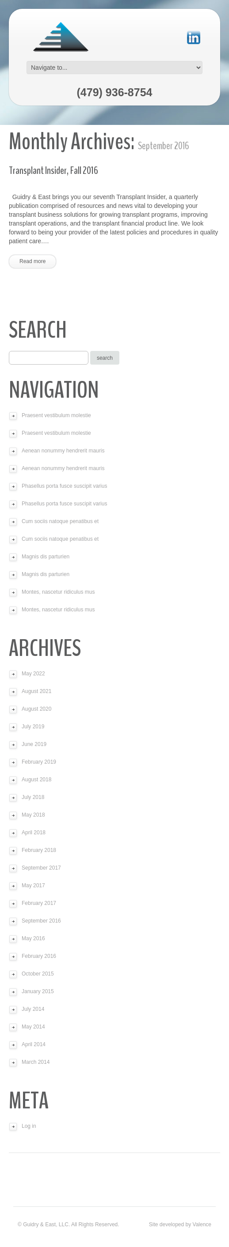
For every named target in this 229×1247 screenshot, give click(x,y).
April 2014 (34, 1044)
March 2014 (36, 1062)
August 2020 (36, 709)
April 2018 (34, 832)
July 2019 (33, 726)
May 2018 (33, 815)
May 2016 (33, 938)
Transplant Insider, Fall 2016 (53, 170)
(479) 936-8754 (115, 92)
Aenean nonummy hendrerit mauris (63, 451)
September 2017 (41, 868)
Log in (29, 1126)
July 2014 (33, 1009)
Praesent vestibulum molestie (56, 415)
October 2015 (38, 974)
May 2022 (33, 674)
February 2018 (39, 850)
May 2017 (33, 885)
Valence (202, 1224)
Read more (32, 261)
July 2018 (33, 797)
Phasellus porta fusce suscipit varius (64, 486)
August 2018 (36, 779)
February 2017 (39, 903)
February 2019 (39, 762)
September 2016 (41, 921)
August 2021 (36, 691)
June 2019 (34, 744)
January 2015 (38, 991)
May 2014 (33, 1027)
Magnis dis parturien (45, 557)
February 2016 (39, 956)
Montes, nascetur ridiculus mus (58, 592)
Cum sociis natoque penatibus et (60, 521)
